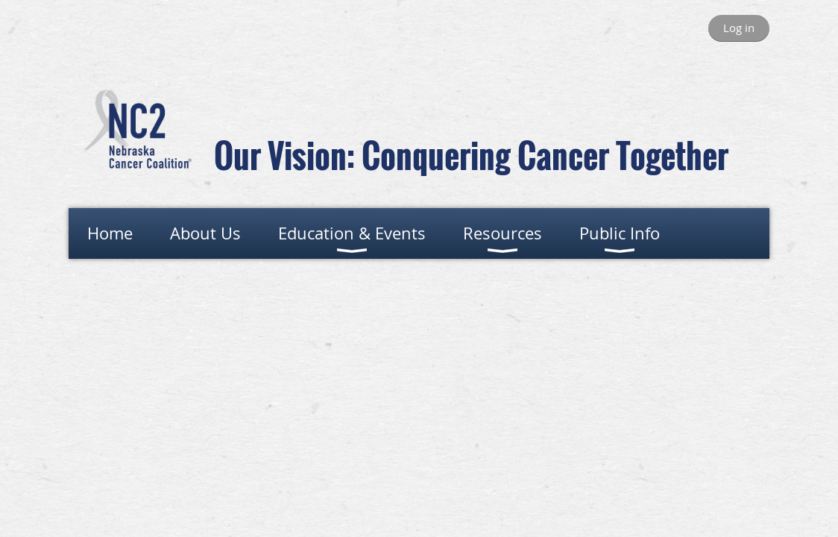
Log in (738, 27)
